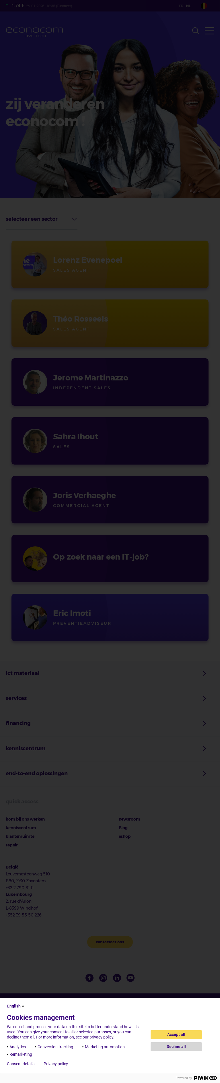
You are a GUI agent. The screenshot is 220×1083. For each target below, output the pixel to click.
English (16, 1006)
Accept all (176, 1034)
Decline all (176, 1046)
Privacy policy (56, 1063)
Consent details (20, 1063)
